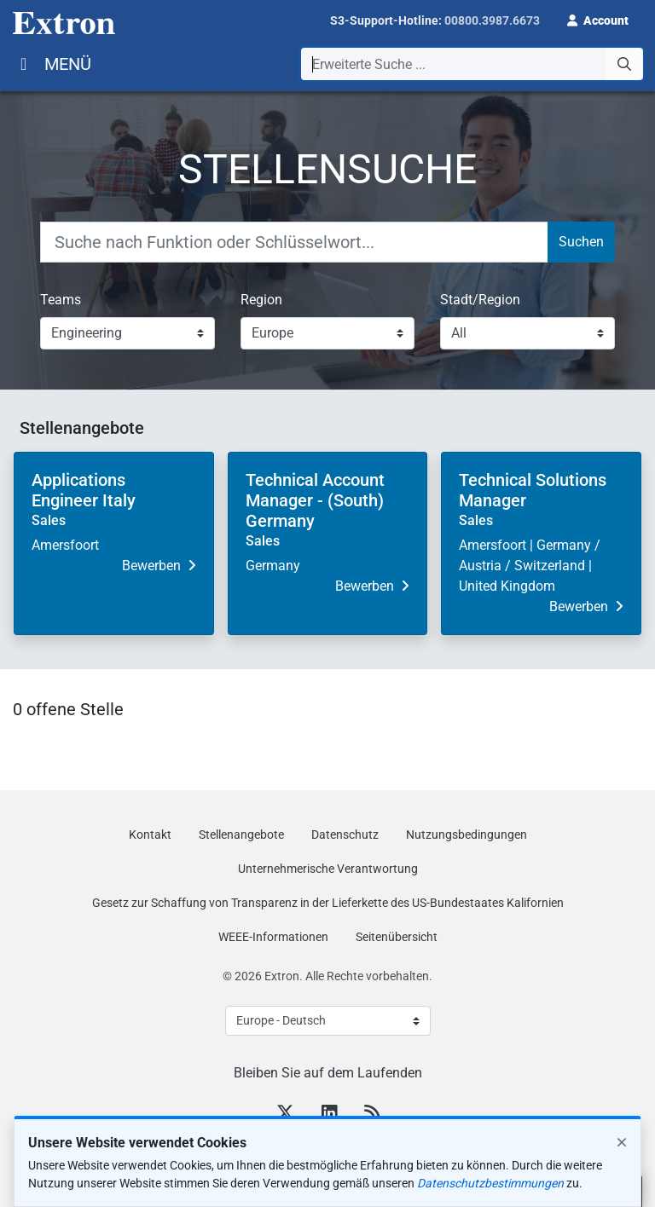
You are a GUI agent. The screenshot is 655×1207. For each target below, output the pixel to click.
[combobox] (472, 64)
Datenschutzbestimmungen (490, 1193)
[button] (598, 18)
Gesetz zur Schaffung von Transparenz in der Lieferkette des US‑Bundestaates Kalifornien (328, 903)
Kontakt (150, 834)
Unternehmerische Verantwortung (328, 868)
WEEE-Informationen (273, 937)
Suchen (581, 242)
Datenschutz (345, 834)
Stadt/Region (480, 300)
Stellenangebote (241, 834)
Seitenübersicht (397, 937)
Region (261, 300)
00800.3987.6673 (492, 20)
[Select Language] (328, 1021)
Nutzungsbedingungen (466, 834)
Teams (60, 300)
